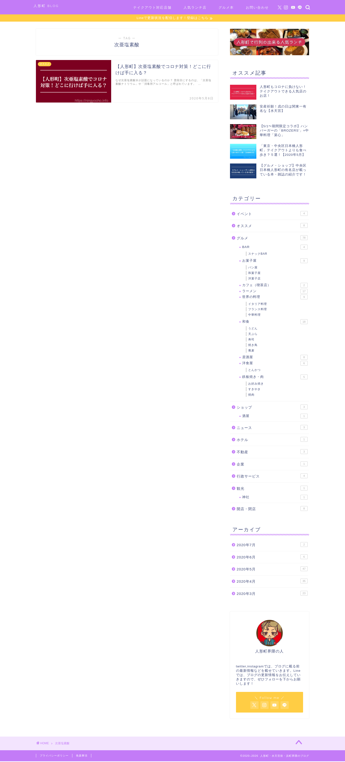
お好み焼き (256, 384)
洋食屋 (275, 364)
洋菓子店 (254, 279)
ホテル (272, 440)
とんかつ (254, 370)
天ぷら (253, 334)
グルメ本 (226, 7)
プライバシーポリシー (54, 756)
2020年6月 (272, 557)
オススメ (272, 226)
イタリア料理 (257, 304)
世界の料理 (275, 297)
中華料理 (254, 315)
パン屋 (253, 268)
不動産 (272, 452)
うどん (253, 329)
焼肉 (251, 395)
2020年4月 (272, 581)
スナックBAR (257, 254)
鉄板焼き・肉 (275, 377)
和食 (275, 322)
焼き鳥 (253, 345)
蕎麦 (251, 351)
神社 (275, 498)
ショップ (272, 407)
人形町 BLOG (46, 6)
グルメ (272, 238)
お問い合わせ (257, 7)
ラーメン (275, 292)
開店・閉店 (272, 509)
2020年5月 (272, 569)
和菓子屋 (254, 273)
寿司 (251, 340)
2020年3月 (272, 594)
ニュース (272, 428)
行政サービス (272, 476)
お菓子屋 (275, 261)
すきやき (254, 390)
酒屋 (275, 416)
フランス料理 (257, 310)
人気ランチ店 (195, 7)
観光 (272, 488)
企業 (272, 464)
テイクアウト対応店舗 (152, 7)
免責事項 (81, 756)
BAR (275, 247)
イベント (272, 214)
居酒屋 (275, 358)
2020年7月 (272, 545)
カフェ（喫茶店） (275, 286)
